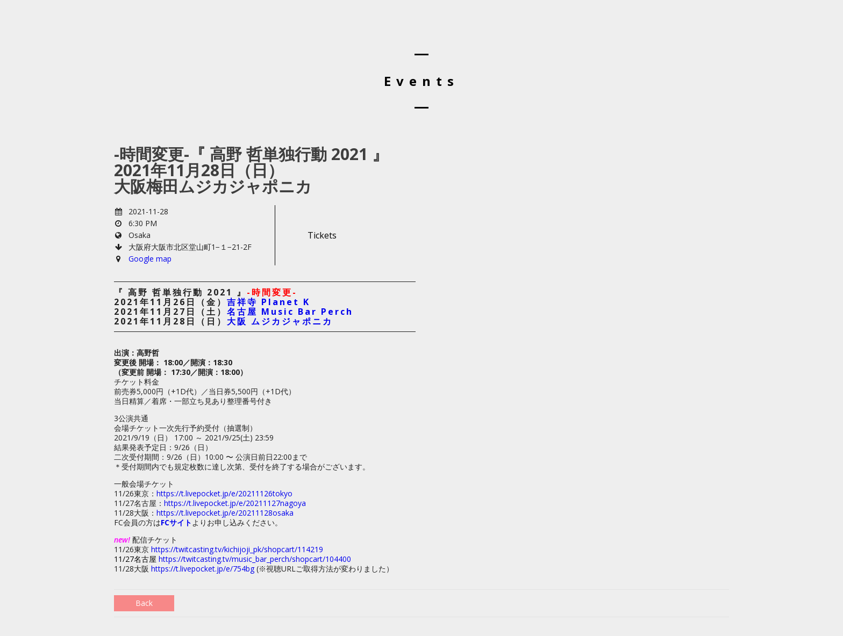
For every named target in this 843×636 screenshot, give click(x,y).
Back (144, 603)
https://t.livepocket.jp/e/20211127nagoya (235, 503)
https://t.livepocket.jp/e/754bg (203, 568)
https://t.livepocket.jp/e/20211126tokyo (224, 493)
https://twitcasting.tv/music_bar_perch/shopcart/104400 (255, 559)
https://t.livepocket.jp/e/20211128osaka (225, 513)
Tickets (322, 235)
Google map (150, 259)
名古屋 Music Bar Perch (290, 311)
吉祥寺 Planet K (268, 302)
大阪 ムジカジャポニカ (280, 321)
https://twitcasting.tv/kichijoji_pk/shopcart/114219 (237, 549)
